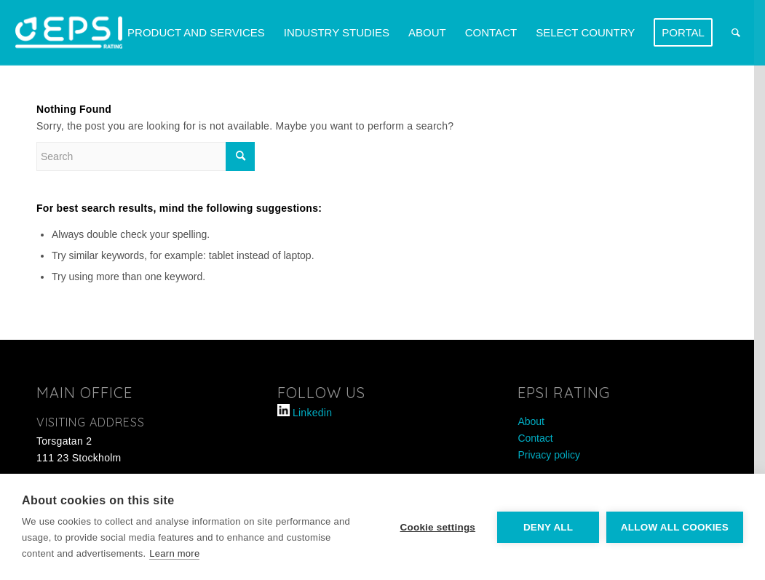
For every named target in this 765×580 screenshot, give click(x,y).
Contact (535, 438)
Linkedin (312, 412)
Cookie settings (437, 527)
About (531, 421)
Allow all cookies (675, 527)
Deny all (548, 527)
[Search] (736, 33)
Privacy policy (549, 455)
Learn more (174, 553)
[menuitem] (196, 33)
